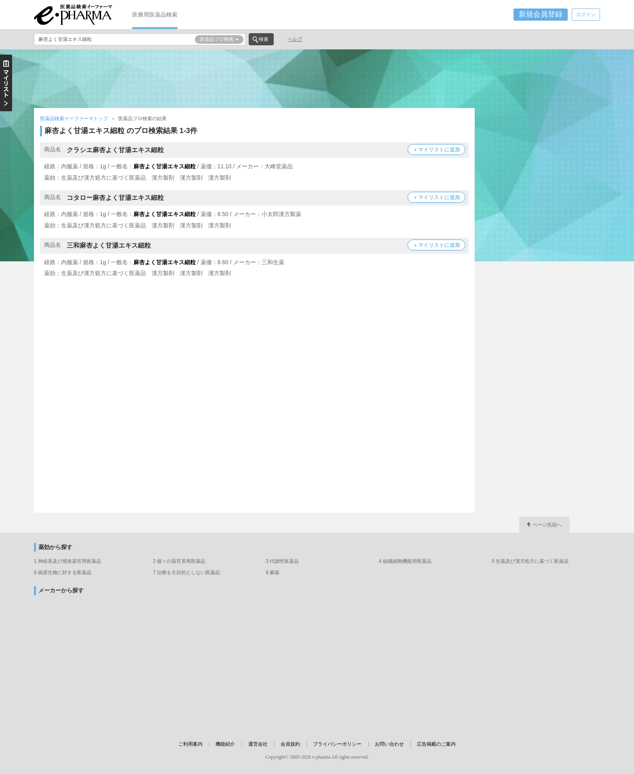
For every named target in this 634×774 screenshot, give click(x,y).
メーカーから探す (61, 590)
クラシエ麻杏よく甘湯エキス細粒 (115, 149)
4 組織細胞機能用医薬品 (405, 561)
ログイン (586, 14)
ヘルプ (294, 39)
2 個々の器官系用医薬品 (179, 561)
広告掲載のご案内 (436, 744)
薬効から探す (55, 547)
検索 (263, 39)
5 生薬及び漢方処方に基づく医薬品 (530, 561)
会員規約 (290, 744)
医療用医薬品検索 (155, 14)
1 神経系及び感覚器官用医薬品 (67, 561)
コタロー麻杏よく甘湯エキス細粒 (115, 197)
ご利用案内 (190, 744)
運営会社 (258, 744)
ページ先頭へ (547, 525)
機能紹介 (225, 744)
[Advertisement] (317, 77)
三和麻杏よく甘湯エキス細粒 (109, 245)
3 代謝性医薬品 (282, 561)
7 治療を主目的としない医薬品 (186, 572)
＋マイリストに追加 (436, 149)
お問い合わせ (389, 744)
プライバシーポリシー (337, 744)
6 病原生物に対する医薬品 (62, 572)
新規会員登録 (540, 14)
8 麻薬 (272, 572)
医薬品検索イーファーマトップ (74, 118)
